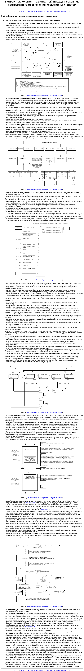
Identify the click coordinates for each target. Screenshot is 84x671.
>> (69, 11)
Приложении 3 (30, 627)
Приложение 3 (62, 11)
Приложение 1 (39, 11)
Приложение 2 (51, 11)
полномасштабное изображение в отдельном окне (44, 95)
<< (14, 11)
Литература (29, 11)
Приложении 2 (44, 509)
